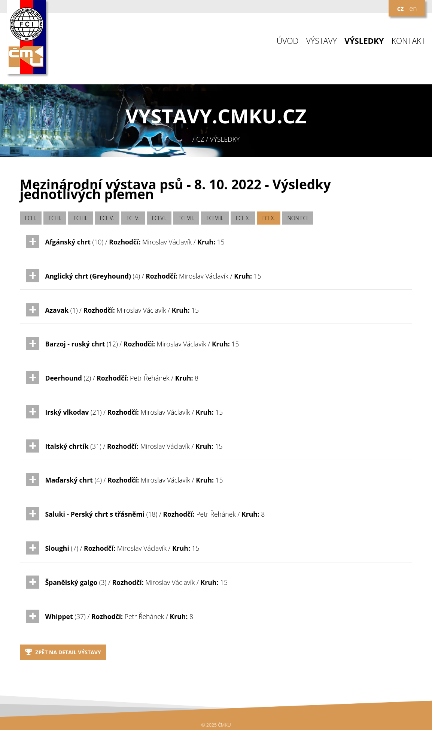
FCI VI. (159, 218)
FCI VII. (186, 218)
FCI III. (81, 218)
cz (400, 8)
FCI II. (55, 218)
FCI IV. (107, 218)
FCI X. (268, 218)
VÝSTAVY (321, 41)
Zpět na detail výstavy (63, 652)
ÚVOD (287, 41)
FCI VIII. (215, 218)
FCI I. (30, 218)
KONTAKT (409, 41)
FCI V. (133, 218)
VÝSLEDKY (364, 41)
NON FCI (298, 218)
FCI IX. (243, 218)
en (413, 8)
